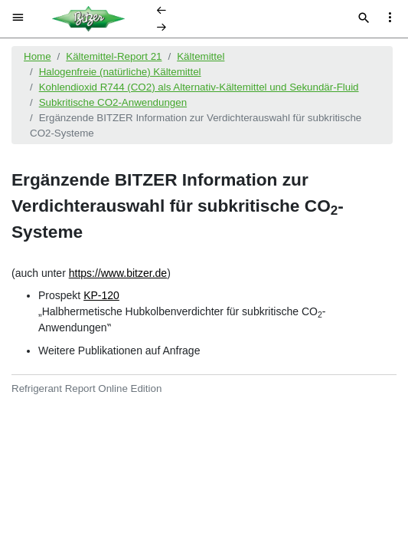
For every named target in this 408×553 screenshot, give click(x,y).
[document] (204, 293)
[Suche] (364, 19)
